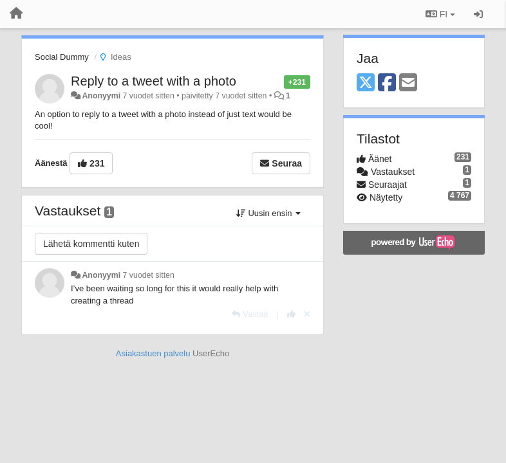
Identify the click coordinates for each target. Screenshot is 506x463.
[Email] (408, 83)
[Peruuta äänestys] (307, 314)
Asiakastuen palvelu (153, 353)
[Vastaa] (250, 314)
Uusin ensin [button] (268, 213)
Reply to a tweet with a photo (153, 81)
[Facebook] (387, 83)
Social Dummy (62, 57)
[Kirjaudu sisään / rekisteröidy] (478, 14)
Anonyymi (101, 95)
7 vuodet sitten (148, 275)
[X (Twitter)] (366, 83)
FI (440, 14)
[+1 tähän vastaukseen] (291, 314)
